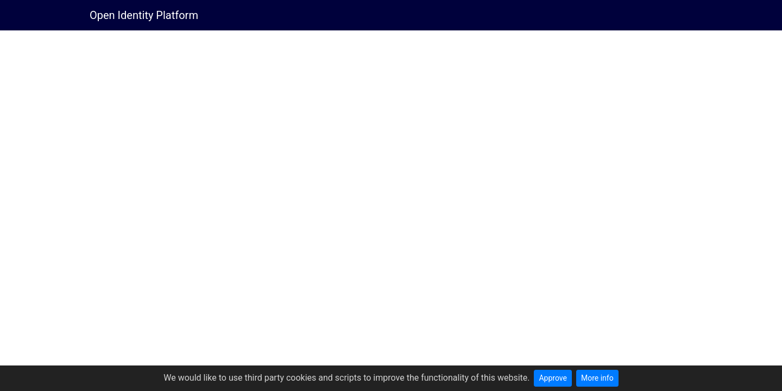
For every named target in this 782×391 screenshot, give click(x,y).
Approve (552, 378)
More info (597, 378)
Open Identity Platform (144, 15)
